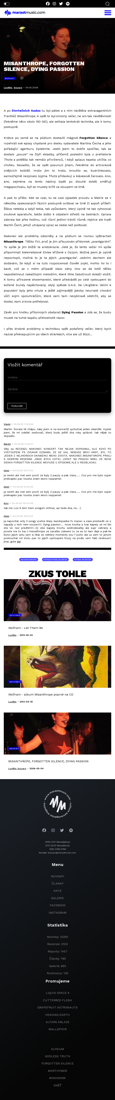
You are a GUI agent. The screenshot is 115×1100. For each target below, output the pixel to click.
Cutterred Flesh (57, 1000)
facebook (58, 905)
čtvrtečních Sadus (26, 110)
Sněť (58, 1085)
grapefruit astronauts (57, 1007)
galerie (57, 898)
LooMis (8, 87)
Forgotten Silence (58, 1063)
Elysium (57, 1049)
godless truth (57, 1056)
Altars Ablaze (57, 1022)
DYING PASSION (82, 560)
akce (57, 890)
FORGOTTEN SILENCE (55, 560)
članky (58, 883)
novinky (57, 876)
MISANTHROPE (29, 560)
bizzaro (18, 87)
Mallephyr (58, 1029)
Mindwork (57, 1078)
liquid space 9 (57, 993)
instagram (57, 912)
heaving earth (57, 1015)
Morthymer (57, 1071)
